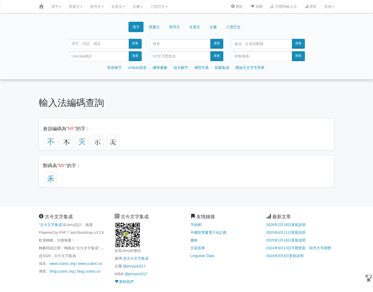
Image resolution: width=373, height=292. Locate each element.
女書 (137, 6)
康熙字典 (201, 67)
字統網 (195, 225)
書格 (194, 240)
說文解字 (181, 67)
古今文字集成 (51, 225)
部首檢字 (114, 67)
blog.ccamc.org (62, 271)
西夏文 (75, 6)
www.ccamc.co (90, 263)
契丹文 (97, 6)
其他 (329, 6)
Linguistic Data (202, 256)
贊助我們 (124, 282)
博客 (311, 6)
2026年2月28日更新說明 (286, 225)
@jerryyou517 (134, 266)
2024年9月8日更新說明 (285, 256)
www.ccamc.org (62, 263)
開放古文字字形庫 (249, 67)
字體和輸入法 (283, 6)
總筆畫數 (160, 67)
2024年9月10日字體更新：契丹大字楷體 (298, 248)
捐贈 (257, 6)
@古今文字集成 (135, 258)
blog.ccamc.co (88, 271)
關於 (237, 6)
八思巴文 (158, 6)
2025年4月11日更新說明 (286, 232)
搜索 (135, 43)
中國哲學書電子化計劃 (208, 232)
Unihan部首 (137, 67)
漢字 (56, 6)
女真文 (118, 6)
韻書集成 (222, 67)
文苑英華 (197, 248)
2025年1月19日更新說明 (286, 240)
